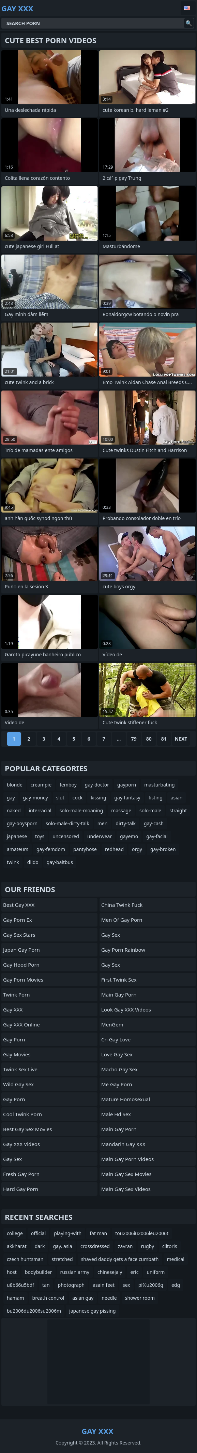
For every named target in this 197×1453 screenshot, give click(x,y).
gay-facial (157, 836)
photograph (71, 1285)
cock (77, 797)
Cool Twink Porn (22, 1114)
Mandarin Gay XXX (123, 1144)
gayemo (129, 836)
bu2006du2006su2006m (34, 1311)
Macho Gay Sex (119, 1069)
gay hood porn (21, 964)
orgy (137, 849)
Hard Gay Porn (20, 1189)
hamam (15, 1298)
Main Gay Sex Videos (126, 1189)
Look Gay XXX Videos (126, 1009)
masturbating (159, 784)
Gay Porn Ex (17, 919)
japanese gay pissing (92, 1311)
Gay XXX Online (21, 1024)
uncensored (65, 836)
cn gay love (116, 1039)
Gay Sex (12, 1159)
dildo (33, 862)
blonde (14, 784)
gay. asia (62, 1246)
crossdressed (95, 1246)
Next (181, 739)
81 (164, 739)
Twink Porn (16, 994)
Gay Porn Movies (23, 979)
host (12, 1272)
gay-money (35, 797)
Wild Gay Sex (18, 1084)
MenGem (112, 1024)
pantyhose (85, 849)
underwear (99, 836)
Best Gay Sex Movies (27, 1129)
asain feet (104, 1285)
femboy (68, 784)
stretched (62, 1259)
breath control (48, 1298)
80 (149, 739)
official (38, 1233)
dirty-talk (126, 823)
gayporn (126, 784)
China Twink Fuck (121, 904)
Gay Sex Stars (19, 934)
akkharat (17, 1246)
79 (134, 739)
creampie (41, 784)
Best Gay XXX (18, 904)
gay (11, 797)
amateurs (17, 849)
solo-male (150, 810)
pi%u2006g (150, 1285)
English (188, 8)
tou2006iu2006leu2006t (141, 1233)
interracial (40, 810)
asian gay (82, 1298)
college (15, 1233)
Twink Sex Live (20, 1069)
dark (40, 1246)
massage (121, 810)
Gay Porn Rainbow (123, 949)
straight (178, 810)
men (102, 823)
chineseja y (109, 1272)
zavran (125, 1246)
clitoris (169, 1246)
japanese (17, 836)
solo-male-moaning (81, 810)
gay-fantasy (127, 797)
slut (60, 797)
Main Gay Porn (119, 994)
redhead (114, 849)
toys (39, 836)
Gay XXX (12, 1009)
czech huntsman (25, 1259)
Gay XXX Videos (21, 1144)
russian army (74, 1272)
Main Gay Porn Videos (127, 1159)
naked (14, 810)
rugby (147, 1246)
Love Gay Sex (117, 1054)
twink (13, 862)
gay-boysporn (22, 823)
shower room (140, 1298)
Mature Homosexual (125, 1099)
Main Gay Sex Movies (126, 1174)
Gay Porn (14, 1039)
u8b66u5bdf (20, 1285)
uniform (156, 1272)
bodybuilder (38, 1272)
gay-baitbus (60, 862)
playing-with (67, 1233)
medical (175, 1259)
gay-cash (154, 823)
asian (177, 797)
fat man (98, 1233)
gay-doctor (97, 784)
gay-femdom (50, 849)
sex (126, 1285)
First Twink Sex (119, 979)
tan (46, 1285)
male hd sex (116, 1114)
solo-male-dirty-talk (67, 823)
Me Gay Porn (116, 1084)
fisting (156, 797)
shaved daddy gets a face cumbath (120, 1259)
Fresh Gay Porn (21, 1174)
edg (175, 1285)
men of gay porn (121, 919)
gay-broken (163, 849)
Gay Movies (16, 1054)
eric (134, 1272)
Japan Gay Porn (21, 949)
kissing (98, 797)
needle (109, 1298)
